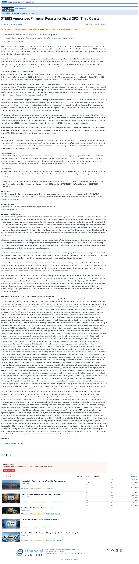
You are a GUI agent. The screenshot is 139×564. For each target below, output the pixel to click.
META (49, 488)
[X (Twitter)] (108, 553)
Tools (32, 2)
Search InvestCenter (20, 8)
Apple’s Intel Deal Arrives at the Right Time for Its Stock (41, 495)
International (27, 5)
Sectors (28, 2)
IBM (48, 541)
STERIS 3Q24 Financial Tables (14, 443)
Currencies (19, 5)
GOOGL (53, 514)
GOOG (87, 492)
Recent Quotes (5, 13)
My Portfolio (31, 13)
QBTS (58, 541)
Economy (45, 502)
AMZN (87, 482)
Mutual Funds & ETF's (18, 2)
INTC (60, 502)
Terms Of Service (81, 554)
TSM (67, 502)
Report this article (9, 470)
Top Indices (23, 13)
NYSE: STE (51, 46)
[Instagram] (121, 553)
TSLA (87, 505)
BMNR (49, 514)
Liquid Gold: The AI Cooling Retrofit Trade (36, 508)
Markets (4, 2)
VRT (60, 514)
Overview (4, 5)
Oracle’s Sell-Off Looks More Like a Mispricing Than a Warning (43, 481)
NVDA (63, 502)
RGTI (62, 541)
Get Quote (8, 10)
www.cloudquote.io (75, 550)
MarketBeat (26, 488)
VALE (49, 527)
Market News (11, 5)
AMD (57, 502)
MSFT (87, 497)
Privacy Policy (70, 554)
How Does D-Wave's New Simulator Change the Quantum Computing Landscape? (50, 534)
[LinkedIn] (117, 553)
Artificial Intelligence (38, 488)
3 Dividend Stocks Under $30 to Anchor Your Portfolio (40, 520)
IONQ (55, 541)
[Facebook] (112, 553)
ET (44, 527)
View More (79, 476)
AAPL (54, 502)
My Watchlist (15, 13)
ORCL (53, 488)
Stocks (10, 2)
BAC (87, 490)
